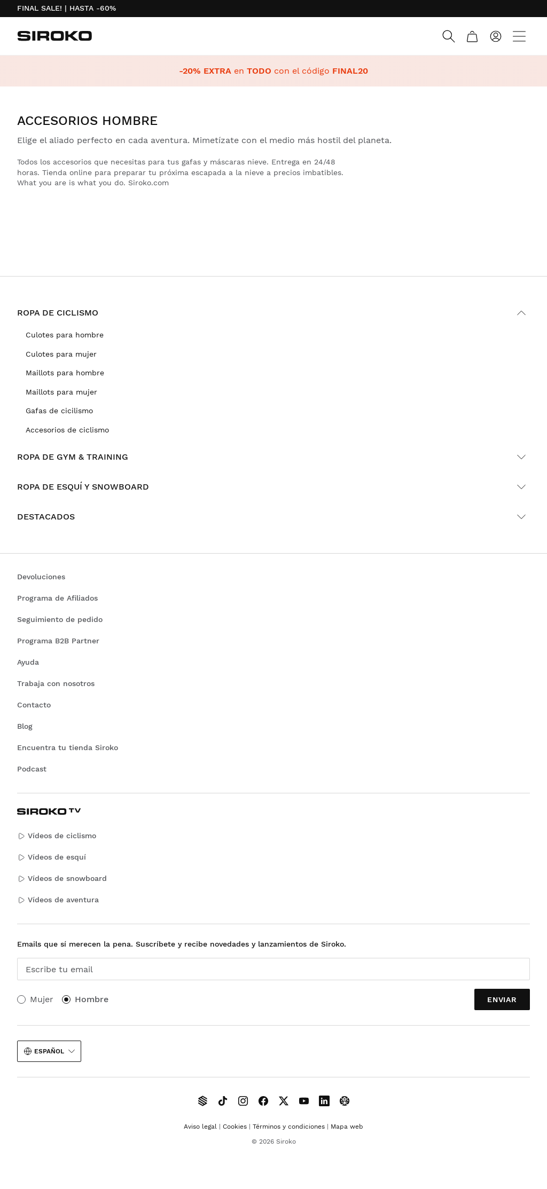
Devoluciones (41, 576)
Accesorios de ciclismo (67, 430)
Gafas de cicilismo (59, 410)
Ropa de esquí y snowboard (273, 486)
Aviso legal (200, 1126)
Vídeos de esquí (51, 857)
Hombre (91, 999)
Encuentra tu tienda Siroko (67, 747)
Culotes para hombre (65, 334)
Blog (25, 726)
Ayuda (28, 662)
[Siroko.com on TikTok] (222, 1100)
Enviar (502, 999)
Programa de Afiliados (57, 598)
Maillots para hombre (65, 372)
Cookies (235, 1126)
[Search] (448, 36)
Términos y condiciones (289, 1126)
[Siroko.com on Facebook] (263, 1100)
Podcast (31, 769)
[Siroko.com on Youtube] (303, 1100)
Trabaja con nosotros (56, 683)
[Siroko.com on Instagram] (243, 1100)
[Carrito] (472, 36)
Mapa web (347, 1126)
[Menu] (519, 36)
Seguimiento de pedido (60, 619)
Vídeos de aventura (58, 899)
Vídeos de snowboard (62, 878)
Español (49, 1051)
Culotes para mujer (61, 354)
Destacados (273, 516)
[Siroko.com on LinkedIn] (324, 1100)
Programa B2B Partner (58, 640)
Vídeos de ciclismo (56, 835)
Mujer (41, 999)
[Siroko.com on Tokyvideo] (344, 1100)
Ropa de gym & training (273, 457)
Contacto (34, 704)
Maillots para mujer (61, 392)
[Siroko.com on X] (283, 1100)
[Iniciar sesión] (495, 36)
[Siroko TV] (202, 1100)
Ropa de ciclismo (273, 312)
